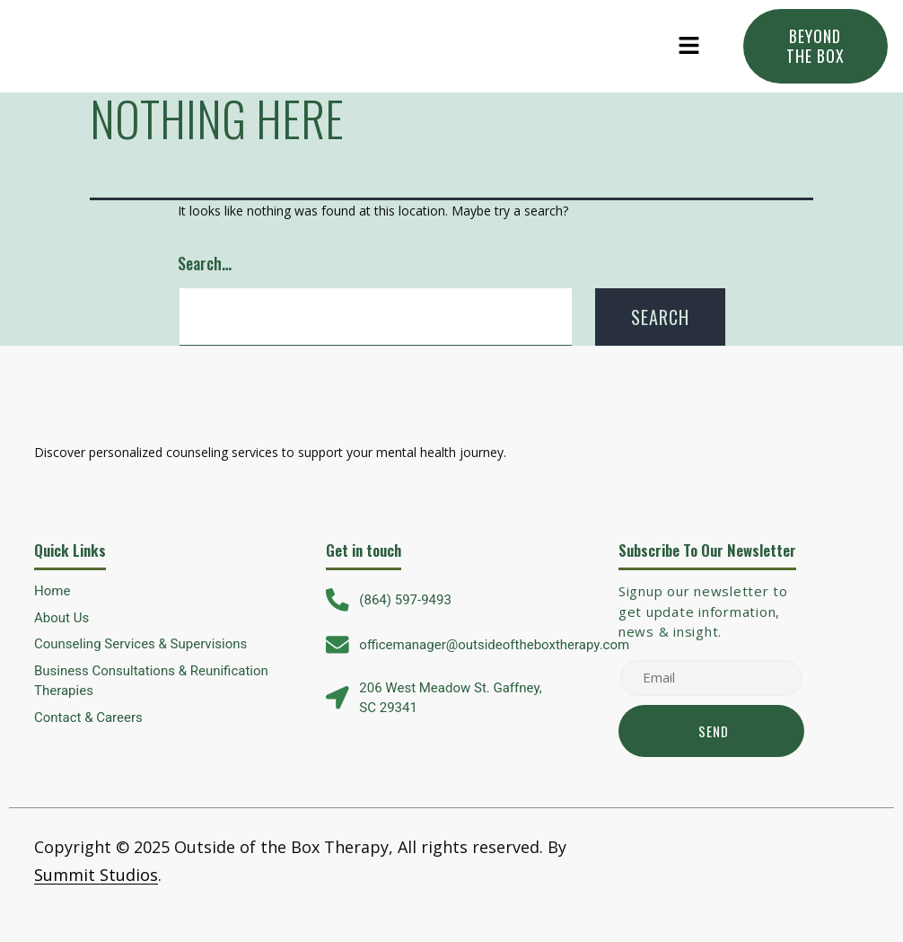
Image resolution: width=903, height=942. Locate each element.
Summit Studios (96, 874)
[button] (689, 46)
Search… (205, 263)
